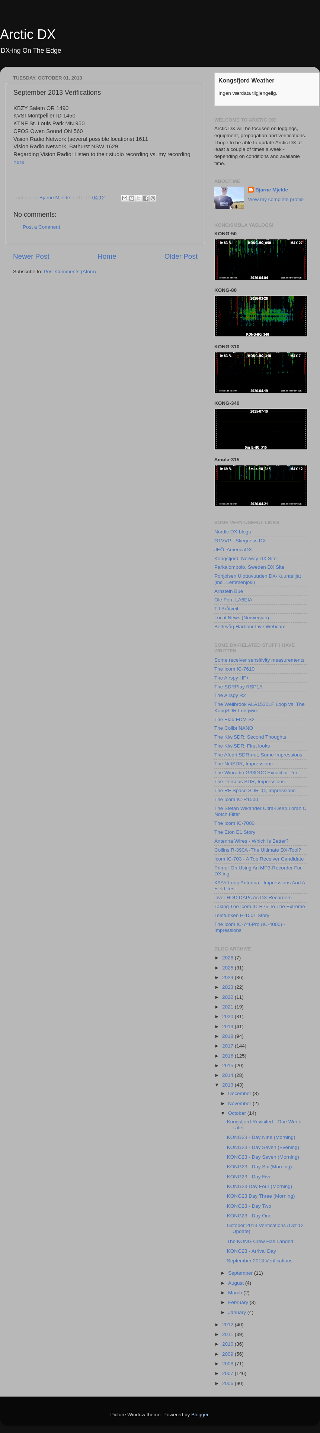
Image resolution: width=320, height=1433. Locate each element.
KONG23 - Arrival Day (251, 1251)
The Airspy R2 (230, 695)
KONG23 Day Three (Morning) (261, 1196)
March (235, 1292)
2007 (228, 1373)
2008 (228, 1363)
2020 (228, 1016)
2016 (228, 1056)
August (236, 1283)
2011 (228, 1334)
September (241, 1273)
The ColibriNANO (233, 728)
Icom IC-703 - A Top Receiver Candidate (259, 859)
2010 (228, 1344)
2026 (228, 958)
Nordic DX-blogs (232, 532)
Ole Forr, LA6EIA (233, 600)
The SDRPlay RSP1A (238, 687)
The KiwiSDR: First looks (242, 746)
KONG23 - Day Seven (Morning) (263, 1157)
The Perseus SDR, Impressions (249, 781)
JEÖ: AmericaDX (233, 549)
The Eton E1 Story (234, 832)
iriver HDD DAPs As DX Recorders (253, 897)
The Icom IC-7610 (234, 669)
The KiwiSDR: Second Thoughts (250, 737)
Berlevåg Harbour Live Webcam (249, 626)
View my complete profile (276, 199)
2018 (228, 1036)
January (237, 1312)
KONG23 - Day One (249, 1216)
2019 (228, 1026)
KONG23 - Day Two (249, 1206)
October (237, 1113)
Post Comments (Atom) (70, 271)
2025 (228, 968)
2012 (228, 1324)
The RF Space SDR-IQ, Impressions (254, 790)
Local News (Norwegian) (241, 617)
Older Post (181, 256)
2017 (228, 1046)
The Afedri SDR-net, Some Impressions (258, 755)
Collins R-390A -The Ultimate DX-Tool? (257, 850)
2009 (228, 1354)
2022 (228, 997)
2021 (228, 1007)
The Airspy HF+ (231, 678)
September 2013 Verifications (259, 1260)
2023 (228, 987)
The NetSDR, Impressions (243, 763)
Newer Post (31, 256)
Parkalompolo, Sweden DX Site (249, 567)
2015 (228, 1065)
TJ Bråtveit (226, 608)
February (239, 1302)
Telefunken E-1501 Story (241, 915)
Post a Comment (41, 227)
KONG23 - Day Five (249, 1176)
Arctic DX (28, 34)
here (19, 162)
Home (106, 256)
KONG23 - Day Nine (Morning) (261, 1137)
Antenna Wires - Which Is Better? (251, 841)
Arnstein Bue (228, 591)
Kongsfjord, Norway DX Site (245, 558)
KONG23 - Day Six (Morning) (259, 1166)
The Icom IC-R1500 (236, 799)
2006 (228, 1383)
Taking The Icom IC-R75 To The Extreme (259, 906)
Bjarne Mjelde (271, 190)
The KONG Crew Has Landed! (261, 1241)
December (240, 1093)
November (240, 1103)
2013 (228, 1085)
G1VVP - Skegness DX (240, 540)
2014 (228, 1075)
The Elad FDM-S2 (234, 719)
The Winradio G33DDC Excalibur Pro (255, 772)
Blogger (199, 1414)
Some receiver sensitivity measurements (259, 660)
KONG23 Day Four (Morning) (259, 1186)
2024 (228, 977)
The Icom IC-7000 (234, 823)
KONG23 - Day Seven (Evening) (263, 1147)
